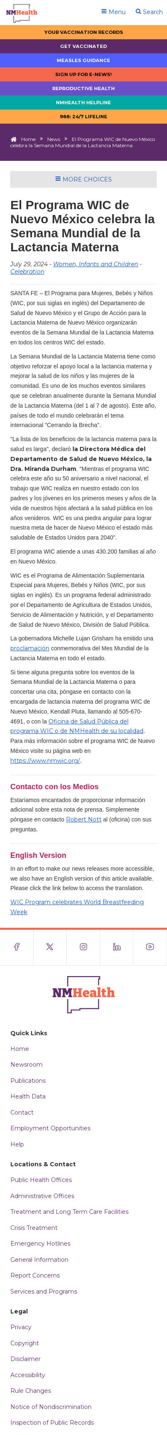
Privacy (20, 1327)
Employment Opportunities (50, 1128)
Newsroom (26, 1064)
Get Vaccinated (83, 46)
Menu (113, 12)
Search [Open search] (149, 12)
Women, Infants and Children (95, 264)
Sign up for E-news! (83, 74)
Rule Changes (30, 1390)
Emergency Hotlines (40, 1243)
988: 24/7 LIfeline (83, 116)
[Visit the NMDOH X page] (50, 947)
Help (17, 1144)
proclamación (29, 648)
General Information (39, 1259)
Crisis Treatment (34, 1228)
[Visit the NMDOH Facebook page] (17, 947)
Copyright (24, 1343)
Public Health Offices (41, 1180)
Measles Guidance (83, 60)
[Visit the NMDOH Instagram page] (83, 947)
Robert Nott (84, 819)
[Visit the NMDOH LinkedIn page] (117, 947)
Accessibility (27, 1375)
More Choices (83, 179)
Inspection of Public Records (52, 1422)
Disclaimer (25, 1359)
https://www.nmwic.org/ (45, 760)
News (53, 139)
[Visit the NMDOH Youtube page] (150, 947)
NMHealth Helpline (83, 102)
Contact (22, 1112)
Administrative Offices (42, 1196)
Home (28, 139)
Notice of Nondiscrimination (51, 1407)
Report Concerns (35, 1275)
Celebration (27, 271)
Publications (28, 1080)
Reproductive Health (83, 88)
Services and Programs (43, 1291)
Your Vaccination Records (83, 32)
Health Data (28, 1096)
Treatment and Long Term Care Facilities (69, 1211)
